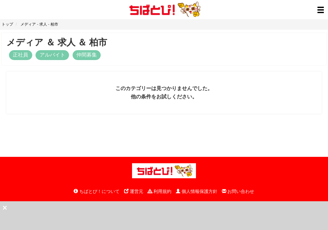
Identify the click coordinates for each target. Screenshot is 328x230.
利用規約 (159, 191)
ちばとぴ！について (97, 191)
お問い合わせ (238, 191)
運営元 (133, 191)
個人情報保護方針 (196, 191)
